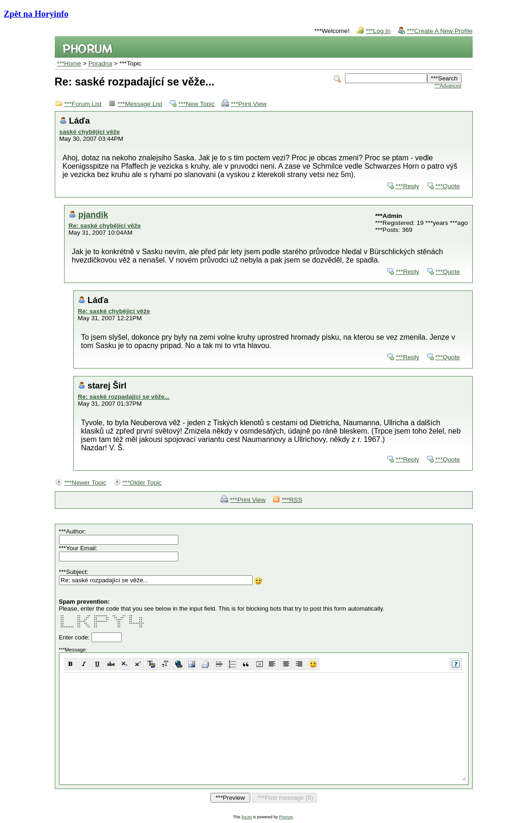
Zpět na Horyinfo (36, 14)
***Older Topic (142, 482)
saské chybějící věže (89, 131)
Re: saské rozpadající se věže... (124, 396)
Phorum (286, 817)
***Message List (139, 103)
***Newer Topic (85, 482)
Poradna (100, 63)
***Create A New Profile (439, 30)
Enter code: (75, 637)
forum (246, 817)
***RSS (292, 499)
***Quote (448, 186)
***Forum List (83, 103)
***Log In (378, 30)
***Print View (249, 103)
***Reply (407, 186)
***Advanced (447, 85)
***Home (69, 63)
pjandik (93, 214)
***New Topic (196, 103)
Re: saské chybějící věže (105, 225)
